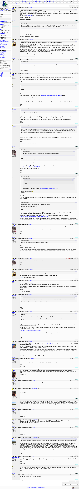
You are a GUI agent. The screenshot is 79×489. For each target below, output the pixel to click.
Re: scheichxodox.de (35, 369)
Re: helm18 (30, 147)
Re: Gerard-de (31, 39)
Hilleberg (2, 46)
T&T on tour (2, 55)
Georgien (2, 45)
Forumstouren (3, 40)
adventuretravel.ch (3, 58)
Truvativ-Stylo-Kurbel (51, 343)
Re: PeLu (30, 73)
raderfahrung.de (23, 34)
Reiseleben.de (2, 52)
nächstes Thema (34, 480)
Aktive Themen (38, 1)
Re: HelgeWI (30, 238)
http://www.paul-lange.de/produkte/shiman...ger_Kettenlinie (30, 330)
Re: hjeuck (30, 7)
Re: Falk (33, 380)
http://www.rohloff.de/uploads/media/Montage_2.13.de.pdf (51, 95)
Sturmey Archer (29, 15)
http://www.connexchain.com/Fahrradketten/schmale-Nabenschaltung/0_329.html (34, 216)
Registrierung (25, 1)
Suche (45, 1)
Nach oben (13, 20)
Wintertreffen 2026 (4, 44)
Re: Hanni (33, 427)
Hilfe (50, 1)
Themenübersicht (26, 480)
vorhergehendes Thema (17, 480)
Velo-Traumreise (2, 57)
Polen (2, 39)
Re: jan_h (33, 409)
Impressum (28, 487)
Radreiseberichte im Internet (5, 41)
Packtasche (3, 47)
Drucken (76, 20)
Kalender (32, 1)
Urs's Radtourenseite (3, 51)
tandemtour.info (2, 54)
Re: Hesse (32, 358)
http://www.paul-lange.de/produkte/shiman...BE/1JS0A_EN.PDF (31, 335)
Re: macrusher (31, 269)
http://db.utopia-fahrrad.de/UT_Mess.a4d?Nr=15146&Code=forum (32, 166)
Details (10, 12)
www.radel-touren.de (3, 56)
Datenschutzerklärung (34, 487)
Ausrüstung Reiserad (25, 3)
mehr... (10, 48)
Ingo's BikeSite (2, 53)
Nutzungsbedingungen (41, 487)
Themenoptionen (16, 5)
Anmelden (74, 1)
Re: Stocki (30, 59)
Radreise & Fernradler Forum (14, 3)
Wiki (53, 1)
